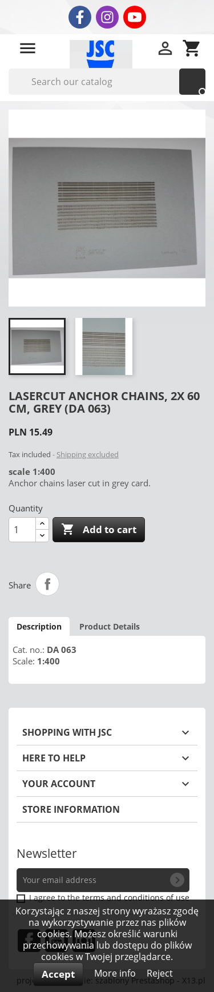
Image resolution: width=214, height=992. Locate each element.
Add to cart (98, 529)
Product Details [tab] (109, 626)
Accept (58, 974)
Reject (160, 973)
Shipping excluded (87, 454)
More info (116, 973)
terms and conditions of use (135, 897)
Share (47, 583)
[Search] (107, 81)
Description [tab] (39, 626)
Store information (71, 809)
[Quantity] (22, 529)
